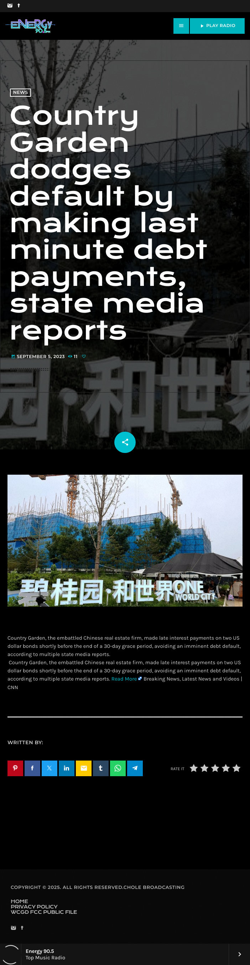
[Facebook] (18, 6)
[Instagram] (9, 6)
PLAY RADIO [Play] (217, 26)
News (20, 92)
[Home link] (30, 26)
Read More (124, 679)
